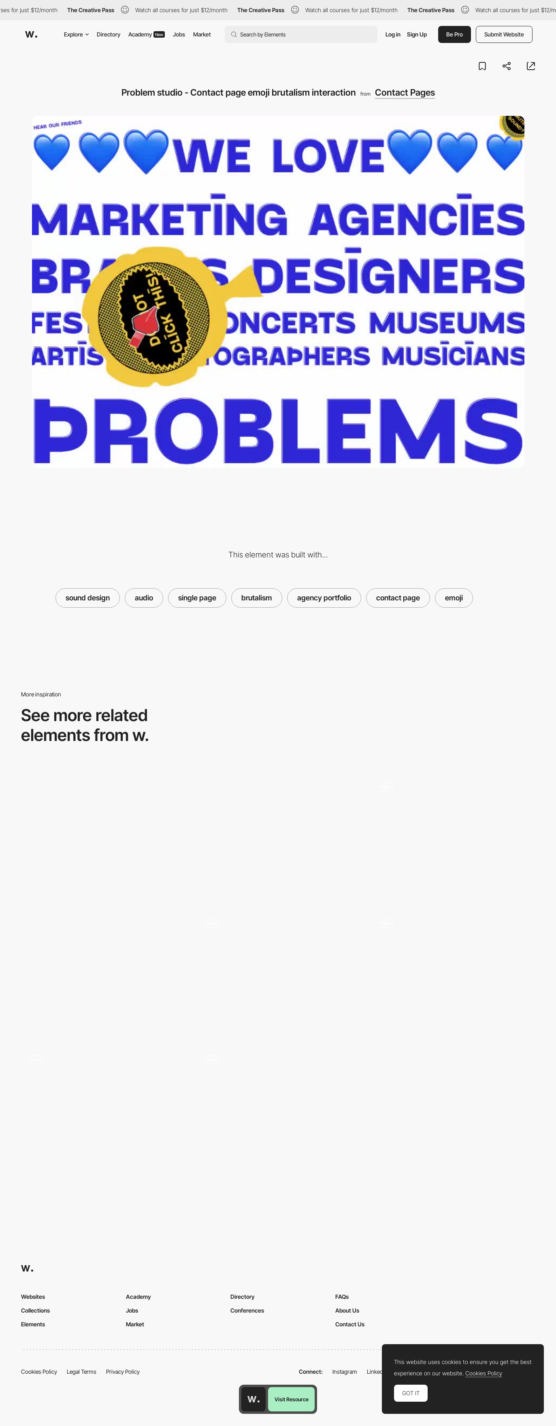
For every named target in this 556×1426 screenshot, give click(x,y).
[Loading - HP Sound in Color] (452, 951)
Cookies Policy (39, 1371)
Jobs (179, 34)
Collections (35, 1310)
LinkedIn (377, 1371)
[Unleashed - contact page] (278, 835)
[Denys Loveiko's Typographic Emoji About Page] (104, 1087)
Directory (108, 34)
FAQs (342, 1296)
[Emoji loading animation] (452, 814)
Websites (33, 1296)
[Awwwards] (31, 34)
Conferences (247, 1310)
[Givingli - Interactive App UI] (104, 972)
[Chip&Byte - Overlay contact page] (104, 835)
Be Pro (454, 34)
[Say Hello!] (278, 951)
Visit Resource (292, 1399)
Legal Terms (81, 1371)
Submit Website (504, 34)
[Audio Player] (278, 1087)
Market (202, 34)
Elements (33, 1324)
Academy (146, 34)
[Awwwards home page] (253, 1399)
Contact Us (349, 1324)
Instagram (344, 1371)
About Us (347, 1310)
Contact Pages (405, 92)
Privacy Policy (123, 1371)
